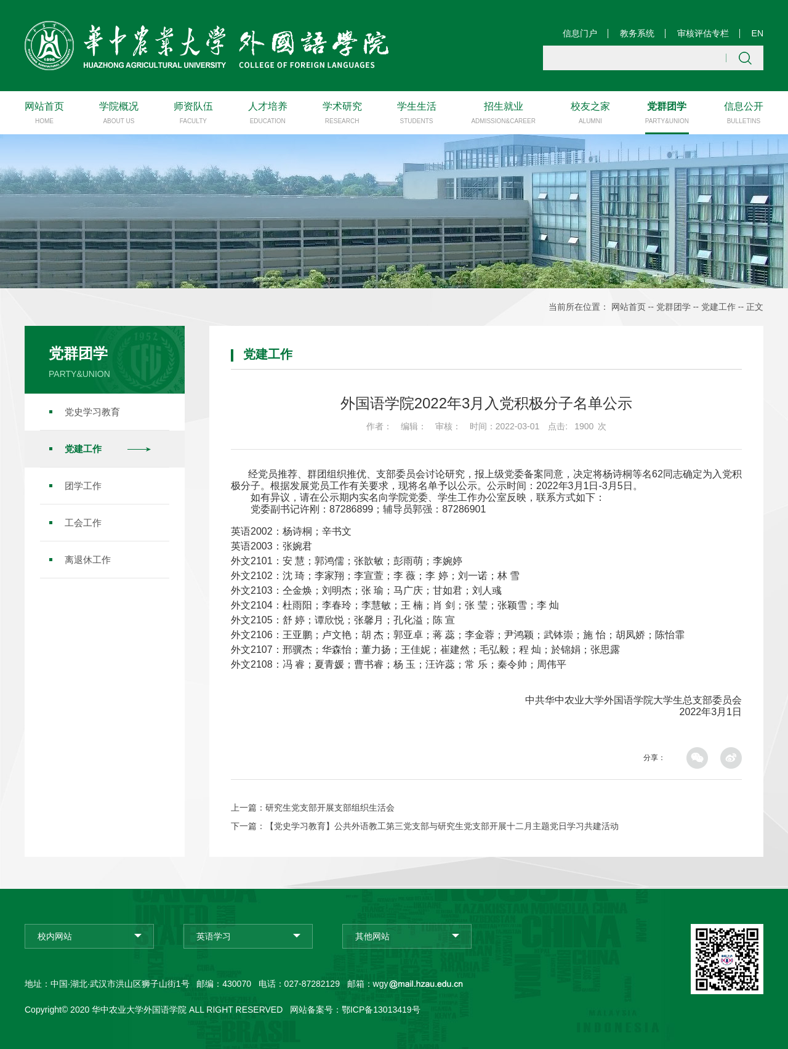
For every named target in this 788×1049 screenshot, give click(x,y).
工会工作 (83, 522)
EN (757, 33)
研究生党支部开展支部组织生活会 (330, 807)
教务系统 (637, 33)
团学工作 (83, 485)
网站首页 (628, 307)
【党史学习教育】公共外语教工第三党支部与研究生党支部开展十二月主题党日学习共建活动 (442, 825)
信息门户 (580, 33)
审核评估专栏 (703, 33)
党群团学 (673, 307)
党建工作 (718, 307)
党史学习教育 (92, 411)
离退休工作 (88, 559)
